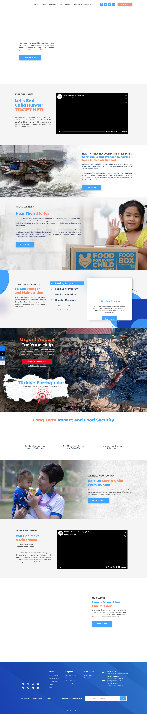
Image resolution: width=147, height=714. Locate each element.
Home (36, 4)
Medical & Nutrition (70, 680)
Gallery (51, 684)
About (43, 4)
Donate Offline (88, 675)
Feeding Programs (70, 675)
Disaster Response (70, 683)
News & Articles (64, 4)
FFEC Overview (53, 675)
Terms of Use (37, 699)
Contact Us (87, 4)
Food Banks (68, 678)
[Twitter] (2, 353)
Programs (52, 4)
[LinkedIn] (2, 358)
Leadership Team (54, 678)
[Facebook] (2, 348)
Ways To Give (77, 4)
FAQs (50, 688)
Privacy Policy (24, 699)
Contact (48, 699)
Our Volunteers (53, 681)
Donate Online (88, 678)
